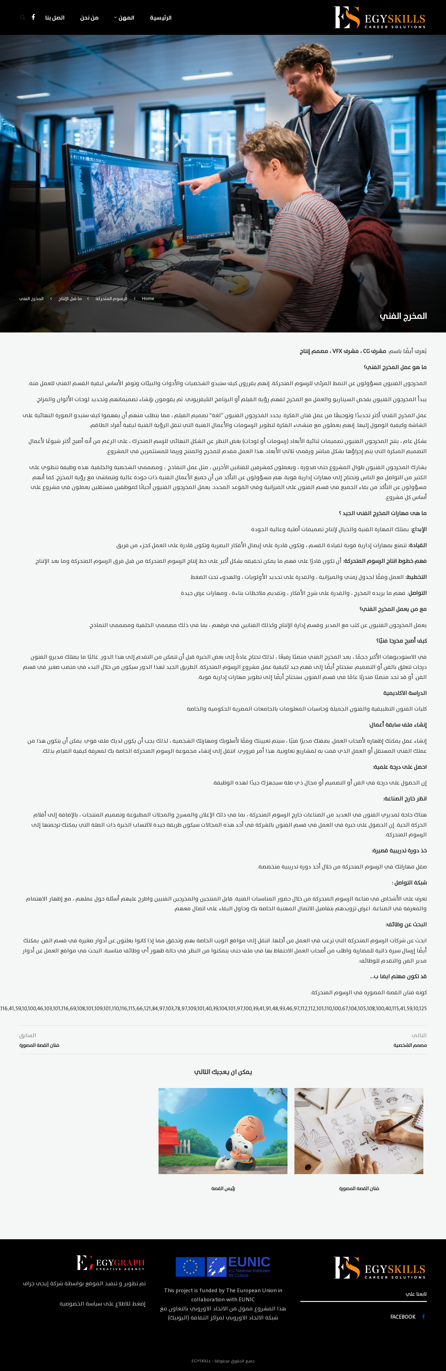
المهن (126, 17)
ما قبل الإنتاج (70, 299)
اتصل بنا (55, 17)
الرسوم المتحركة (111, 299)
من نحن (89, 17)
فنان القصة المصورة (359, 1189)
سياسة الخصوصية (81, 1303)
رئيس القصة (223, 1189)
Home (148, 299)
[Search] (22, 17)
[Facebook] (33, 17)
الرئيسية (161, 17)
